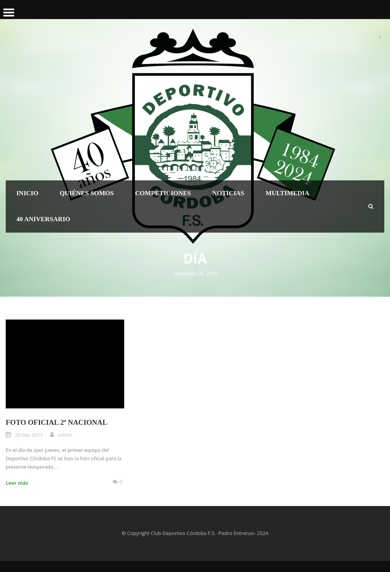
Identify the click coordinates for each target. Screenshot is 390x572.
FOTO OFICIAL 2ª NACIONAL (56, 422)
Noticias (228, 193)
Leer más (17, 482)
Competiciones (163, 193)
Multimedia (287, 193)
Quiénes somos (87, 193)
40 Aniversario (43, 219)
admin (65, 434)
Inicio (27, 193)
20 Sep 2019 (29, 434)
